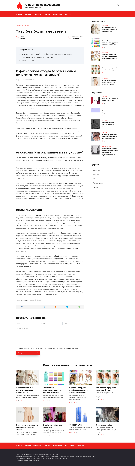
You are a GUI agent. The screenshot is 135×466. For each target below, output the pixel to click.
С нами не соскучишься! (42, 4)
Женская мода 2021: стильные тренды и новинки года (109, 29)
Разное (95, 186)
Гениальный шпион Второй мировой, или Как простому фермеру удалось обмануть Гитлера (110, 151)
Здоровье (47, 14)
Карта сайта (69, 445)
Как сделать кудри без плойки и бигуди (110, 69)
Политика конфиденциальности (27, 460)
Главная (19, 14)
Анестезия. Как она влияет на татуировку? (38, 57)
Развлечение (57, 14)
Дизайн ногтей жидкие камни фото (53, 426)
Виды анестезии (27, 60)
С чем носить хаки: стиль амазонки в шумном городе (109, 82)
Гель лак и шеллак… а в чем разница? (110, 99)
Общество (37, 14)
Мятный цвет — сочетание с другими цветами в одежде (110, 42)
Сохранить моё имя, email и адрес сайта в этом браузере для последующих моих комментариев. (48, 348)
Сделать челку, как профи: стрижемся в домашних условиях (109, 56)
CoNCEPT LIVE (75, 425)
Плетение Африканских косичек (110, 111)
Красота (28, 14)
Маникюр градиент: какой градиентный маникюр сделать (109, 136)
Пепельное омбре (104, 425)
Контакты (68, 14)
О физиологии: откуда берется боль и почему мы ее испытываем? (47, 54)
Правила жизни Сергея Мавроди (108, 123)
